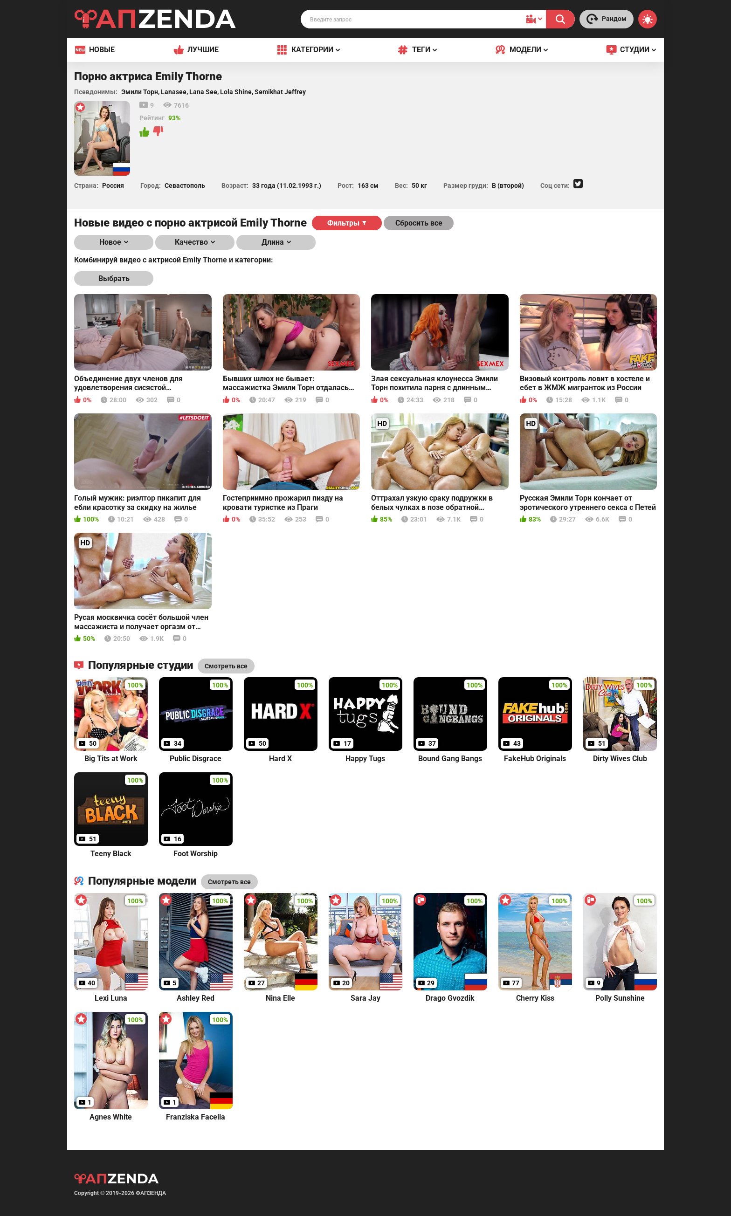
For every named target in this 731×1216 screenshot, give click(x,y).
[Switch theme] (647, 19)
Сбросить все (418, 223)
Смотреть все (229, 882)
